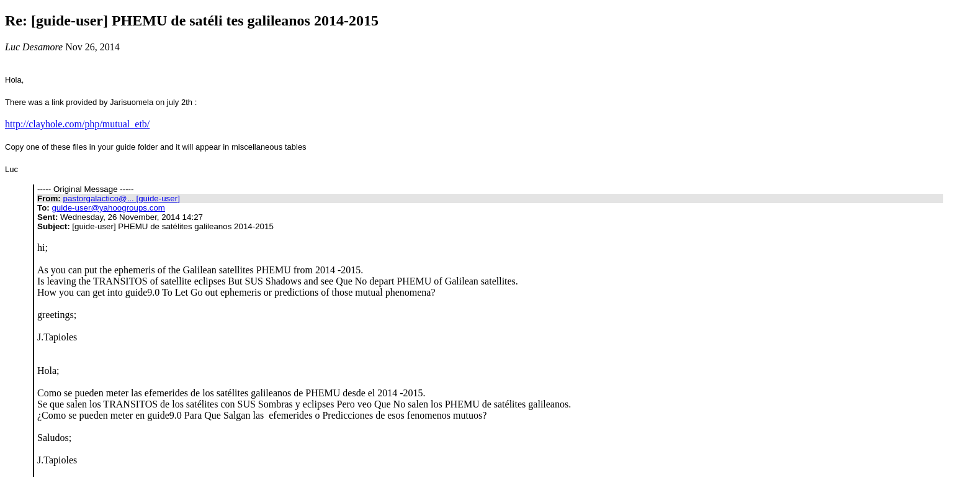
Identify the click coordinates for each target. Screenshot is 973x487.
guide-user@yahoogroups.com (108, 207)
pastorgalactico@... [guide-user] (121, 198)
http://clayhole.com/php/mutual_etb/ (77, 124)
